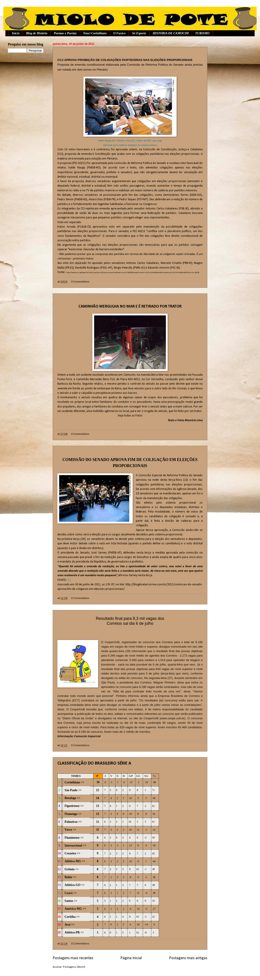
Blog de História (36, 33)
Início (16, 33)
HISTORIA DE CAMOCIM (171, 33)
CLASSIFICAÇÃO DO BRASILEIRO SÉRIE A (94, 763)
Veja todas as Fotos (130, 415)
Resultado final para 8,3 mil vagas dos (130, 618)
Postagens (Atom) (74, 966)
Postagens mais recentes (73, 958)
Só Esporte (139, 33)
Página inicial (131, 958)
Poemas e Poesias (65, 33)
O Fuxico (119, 33)
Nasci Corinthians (95, 33)
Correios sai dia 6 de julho (130, 623)
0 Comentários (80, 281)
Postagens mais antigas (188, 958)
